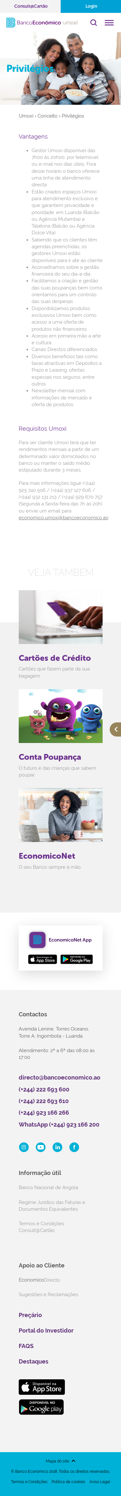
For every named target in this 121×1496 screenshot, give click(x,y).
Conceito (47, 116)
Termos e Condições (29, 1482)
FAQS (26, 1346)
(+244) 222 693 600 (44, 1089)
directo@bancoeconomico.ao (59, 1077)
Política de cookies (68, 1482)
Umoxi (26, 116)
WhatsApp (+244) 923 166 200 (59, 1124)
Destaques (33, 1361)
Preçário (30, 1315)
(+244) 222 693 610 (44, 1101)
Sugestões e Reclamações (48, 1294)
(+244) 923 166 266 (44, 1112)
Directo (39, 1280)
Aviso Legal (99, 1482)
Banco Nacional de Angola (48, 1187)
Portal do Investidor (46, 1330)
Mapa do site (57, 1461)
